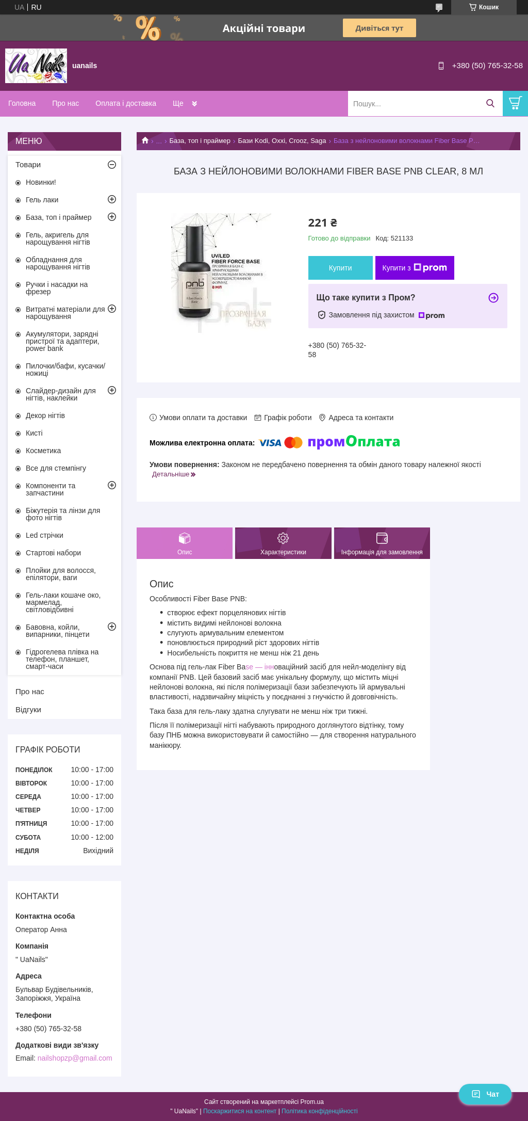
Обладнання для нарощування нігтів (58, 263)
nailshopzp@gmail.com (75, 1058)
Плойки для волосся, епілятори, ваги (61, 574)
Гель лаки (42, 200)
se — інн (259, 667)
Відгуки (28, 709)
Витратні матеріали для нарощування (65, 313)
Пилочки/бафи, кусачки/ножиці (65, 369)
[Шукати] (490, 103)
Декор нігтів (45, 415)
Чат (485, 1094)
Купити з (415, 268)
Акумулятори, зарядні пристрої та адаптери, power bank (63, 341)
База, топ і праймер (200, 141)
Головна (22, 103)
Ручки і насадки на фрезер (57, 288)
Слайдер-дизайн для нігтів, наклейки (61, 394)
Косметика (43, 450)
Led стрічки (44, 535)
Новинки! (41, 182)
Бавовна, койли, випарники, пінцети (58, 630)
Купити (340, 268)
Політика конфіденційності (320, 1111)
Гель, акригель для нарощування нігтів (58, 238)
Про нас (65, 103)
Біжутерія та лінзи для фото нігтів (63, 514)
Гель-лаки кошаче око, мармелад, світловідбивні (63, 602)
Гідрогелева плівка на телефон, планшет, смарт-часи (62, 659)
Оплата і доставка (125, 103)
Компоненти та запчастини (50, 489)
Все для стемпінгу (56, 468)
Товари (28, 164)
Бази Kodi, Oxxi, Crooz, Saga (282, 141)
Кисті (34, 433)
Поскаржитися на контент (239, 1111)
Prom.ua (312, 1102)
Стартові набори (53, 553)
